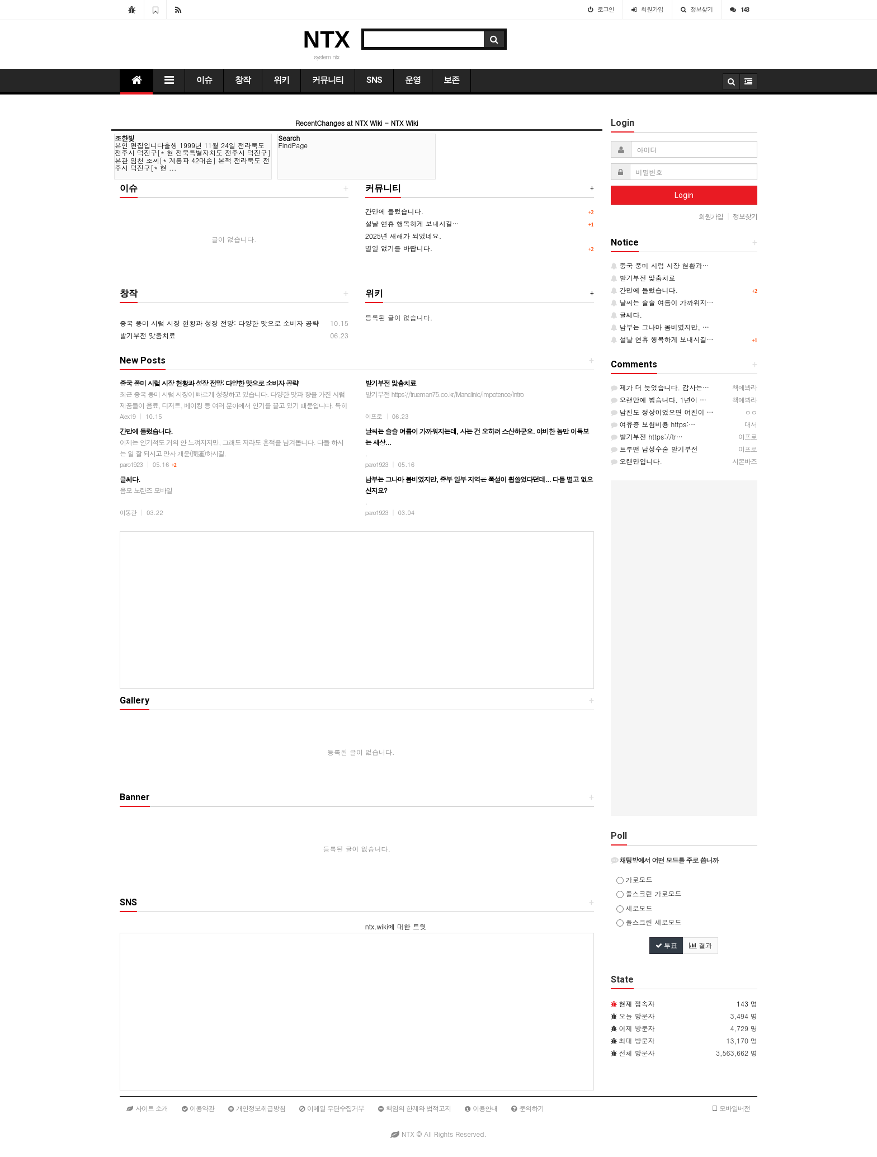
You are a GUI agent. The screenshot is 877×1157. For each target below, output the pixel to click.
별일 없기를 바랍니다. (399, 248)
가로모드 (634, 879)
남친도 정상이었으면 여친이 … (662, 412)
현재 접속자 (637, 1003)
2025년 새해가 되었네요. (403, 235)
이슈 (204, 80)
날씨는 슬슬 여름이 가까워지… (662, 302)
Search (289, 138)
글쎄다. (627, 314)
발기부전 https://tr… (647, 436)
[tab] (684, 860)
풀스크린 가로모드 (649, 893)
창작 (243, 80)
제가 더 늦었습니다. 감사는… (660, 387)
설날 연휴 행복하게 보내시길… (412, 223)
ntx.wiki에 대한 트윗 (395, 926)
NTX (326, 39)
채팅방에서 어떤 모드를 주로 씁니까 (665, 860)
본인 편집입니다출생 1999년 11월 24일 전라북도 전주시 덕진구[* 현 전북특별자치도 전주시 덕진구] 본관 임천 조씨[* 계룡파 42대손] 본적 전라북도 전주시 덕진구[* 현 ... (193, 156)
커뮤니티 (327, 80)
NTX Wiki (404, 122)
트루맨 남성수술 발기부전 (654, 449)
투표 (666, 946)
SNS (374, 80)
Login (684, 195)
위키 (281, 80)
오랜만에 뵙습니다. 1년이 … (659, 399)
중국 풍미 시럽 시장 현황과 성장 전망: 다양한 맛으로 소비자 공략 (219, 323)
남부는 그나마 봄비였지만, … (660, 327)
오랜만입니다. (637, 461)
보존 (451, 80)
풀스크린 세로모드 (649, 922)
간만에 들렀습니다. (394, 211)
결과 (700, 946)
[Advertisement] (356, 610)
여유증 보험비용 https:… (653, 424)
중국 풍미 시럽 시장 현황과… (660, 265)
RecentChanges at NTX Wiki (339, 122)
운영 (413, 80)
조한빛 (125, 138)
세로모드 (634, 908)
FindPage (293, 145)
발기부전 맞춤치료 (148, 335)
